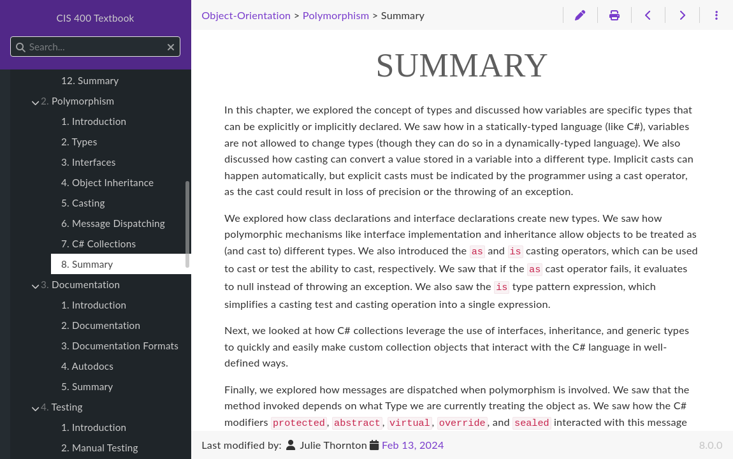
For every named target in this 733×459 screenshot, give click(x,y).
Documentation (80, 284)
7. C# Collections (98, 243)
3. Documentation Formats (119, 345)
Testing (62, 406)
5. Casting (83, 202)
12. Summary (90, 80)
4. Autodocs (87, 366)
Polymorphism (77, 100)
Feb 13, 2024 (413, 445)
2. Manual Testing (99, 447)
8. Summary (87, 264)
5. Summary (87, 386)
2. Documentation (100, 325)
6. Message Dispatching (113, 223)
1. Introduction (93, 121)
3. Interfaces (88, 162)
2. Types (79, 141)
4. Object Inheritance (107, 182)
